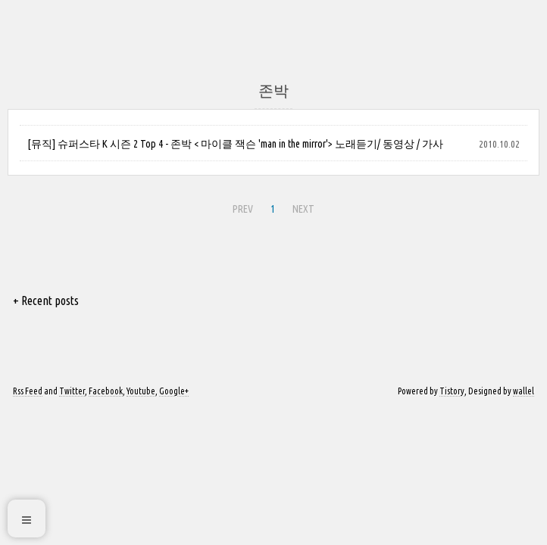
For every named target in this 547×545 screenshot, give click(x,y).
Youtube (141, 391)
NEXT (301, 206)
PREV (241, 206)
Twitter (72, 391)
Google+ (174, 391)
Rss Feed (27, 391)
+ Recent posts (46, 300)
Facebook (106, 391)
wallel (523, 391)
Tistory (451, 391)
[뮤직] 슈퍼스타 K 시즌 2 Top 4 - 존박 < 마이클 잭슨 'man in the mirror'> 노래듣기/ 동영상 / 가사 (235, 144)
